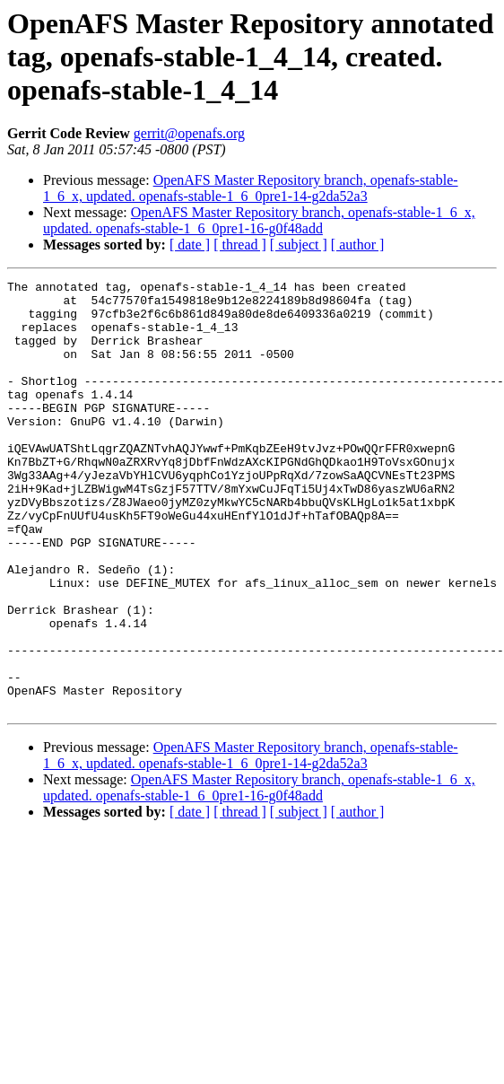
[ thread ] (239, 244)
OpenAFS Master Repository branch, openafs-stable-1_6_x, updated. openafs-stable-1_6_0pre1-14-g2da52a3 (250, 188)
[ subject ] (298, 244)
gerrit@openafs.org (189, 133)
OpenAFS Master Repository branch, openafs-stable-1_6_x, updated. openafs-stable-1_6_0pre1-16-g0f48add (259, 220)
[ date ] (189, 244)
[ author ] (358, 244)
